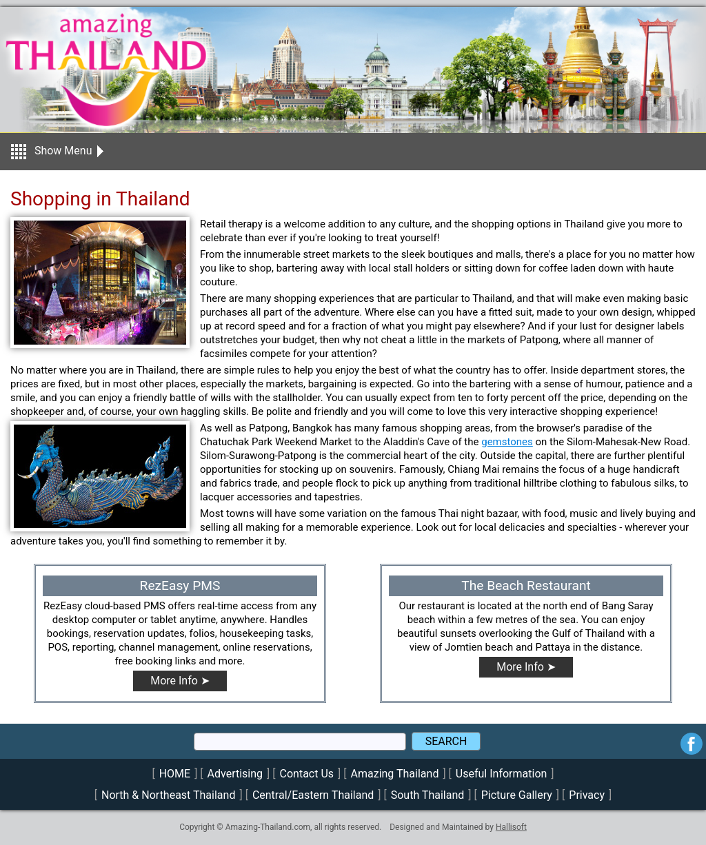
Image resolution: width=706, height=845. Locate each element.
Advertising (235, 773)
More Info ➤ (180, 680)
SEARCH (446, 741)
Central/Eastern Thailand (313, 795)
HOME (174, 773)
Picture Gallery (516, 795)
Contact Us (307, 773)
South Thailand (428, 795)
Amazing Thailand (395, 773)
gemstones (507, 442)
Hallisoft (511, 827)
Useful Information (501, 773)
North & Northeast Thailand (168, 795)
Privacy (587, 795)
